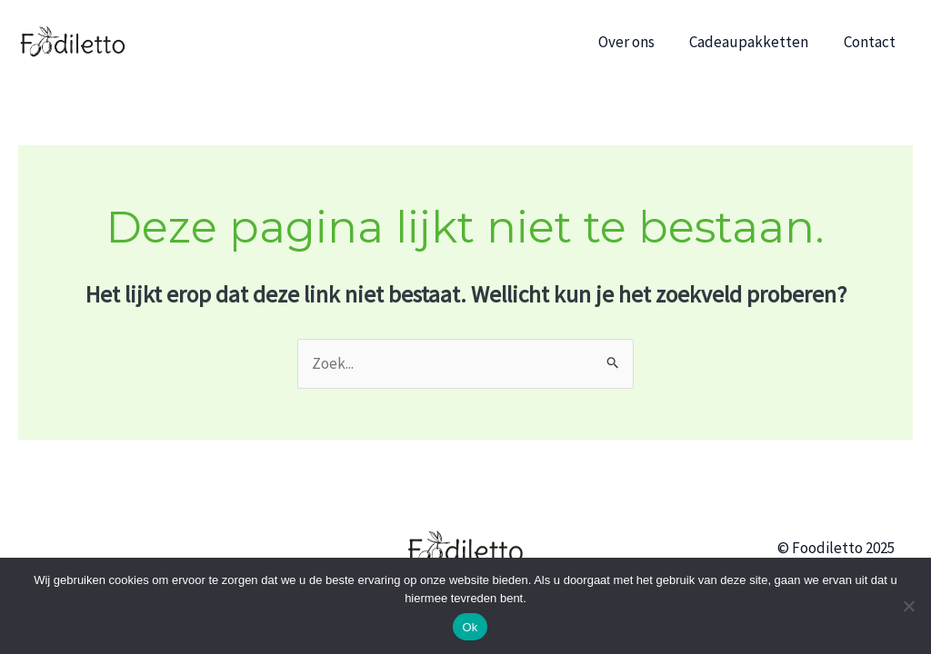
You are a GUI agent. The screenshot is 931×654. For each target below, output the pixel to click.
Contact (871, 42)
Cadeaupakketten (755, 42)
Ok (469, 627)
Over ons (636, 42)
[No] (908, 606)
